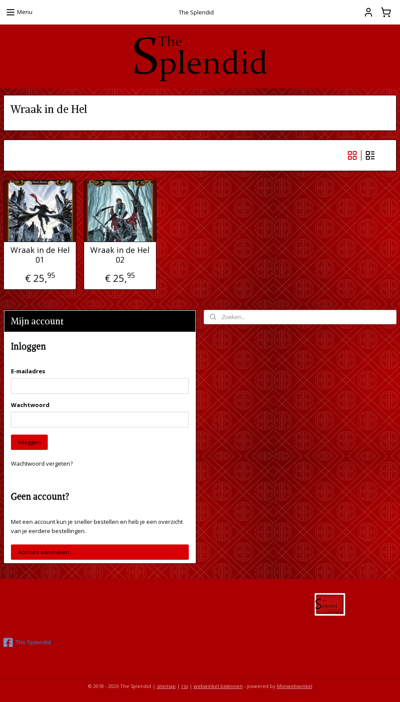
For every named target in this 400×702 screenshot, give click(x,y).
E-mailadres (28, 371)
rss (184, 686)
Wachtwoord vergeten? (42, 463)
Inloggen (29, 442)
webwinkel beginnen (218, 686)
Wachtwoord (30, 405)
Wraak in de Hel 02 (119, 255)
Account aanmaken (43, 552)
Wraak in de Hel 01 (40, 255)
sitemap (166, 686)
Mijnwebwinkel (294, 686)
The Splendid (27, 642)
